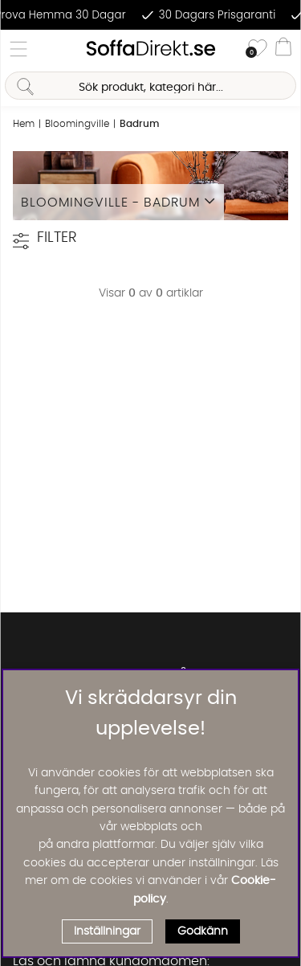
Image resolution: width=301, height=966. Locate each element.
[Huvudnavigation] (18, 49)
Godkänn (202, 931)
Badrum (139, 124)
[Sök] (150, 86)
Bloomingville (77, 124)
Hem (24, 124)
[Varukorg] (283, 49)
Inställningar (107, 931)
